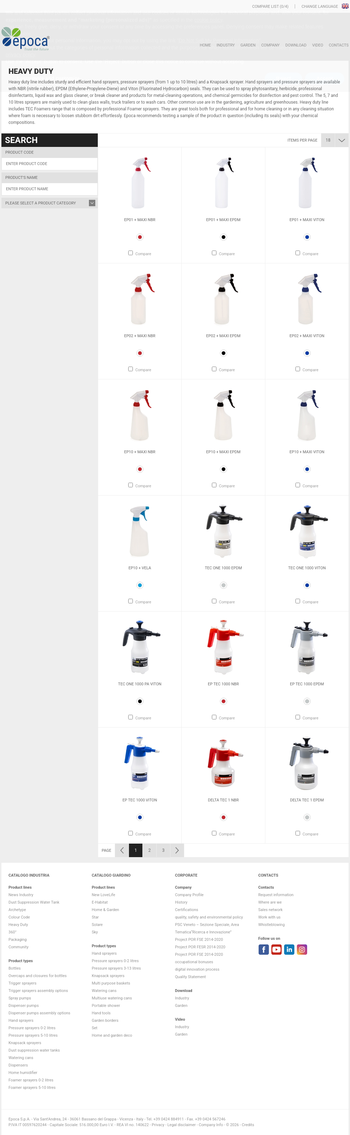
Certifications (186, 910)
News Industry (21, 895)
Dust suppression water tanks (34, 1050)
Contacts (339, 45)
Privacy (158, 1125)
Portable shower (106, 1005)
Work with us (269, 917)
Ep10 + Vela (140, 568)
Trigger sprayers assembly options (38, 990)
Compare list (265, 6)
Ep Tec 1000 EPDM (307, 684)
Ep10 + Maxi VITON (306, 452)
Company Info (211, 1125)
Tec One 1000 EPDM (223, 568)
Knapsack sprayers (25, 1043)
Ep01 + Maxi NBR (139, 220)
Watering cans (21, 1058)
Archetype (17, 910)
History (181, 902)
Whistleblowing (271, 924)
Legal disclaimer (181, 1125)
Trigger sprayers (22, 983)
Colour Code (19, 917)
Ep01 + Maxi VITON (306, 220)
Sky (95, 932)
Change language (320, 6)
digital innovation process (197, 969)
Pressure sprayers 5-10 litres (33, 1035)
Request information (276, 895)
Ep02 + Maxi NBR (139, 336)
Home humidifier (23, 1072)
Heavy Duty (18, 924)
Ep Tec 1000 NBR (223, 684)
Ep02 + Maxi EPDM (223, 336)
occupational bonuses (194, 962)
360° (13, 932)
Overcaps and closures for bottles (38, 976)
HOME (205, 45)
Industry (225, 45)
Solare (97, 924)
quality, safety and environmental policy (209, 917)
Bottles (15, 968)
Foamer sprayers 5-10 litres (32, 1087)
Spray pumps (20, 998)
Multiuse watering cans (112, 998)
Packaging (18, 939)
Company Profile (189, 895)
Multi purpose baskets (111, 983)
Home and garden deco (112, 1035)
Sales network (270, 910)
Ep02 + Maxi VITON (306, 336)
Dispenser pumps (24, 1005)
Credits (248, 1125)
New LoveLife (103, 895)
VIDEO (317, 45)
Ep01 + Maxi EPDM (223, 220)
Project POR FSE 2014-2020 (199, 939)
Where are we (270, 902)
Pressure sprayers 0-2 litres (32, 1028)
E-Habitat (100, 902)
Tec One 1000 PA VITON (139, 684)
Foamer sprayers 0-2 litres (31, 1080)
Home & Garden (105, 910)
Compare (143, 254)
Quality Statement (190, 977)
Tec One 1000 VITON (307, 568)
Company (270, 45)
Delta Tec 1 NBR (223, 800)
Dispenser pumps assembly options (39, 1013)
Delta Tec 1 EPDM (307, 800)
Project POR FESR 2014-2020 (200, 947)
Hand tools (101, 1013)
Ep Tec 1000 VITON (140, 800)
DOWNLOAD (295, 45)
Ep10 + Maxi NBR (139, 452)
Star (95, 917)
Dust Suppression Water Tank (34, 902)
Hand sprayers (21, 1020)
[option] (139, 205)
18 (328, 140)
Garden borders (105, 1020)
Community (18, 947)
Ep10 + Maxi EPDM (223, 452)
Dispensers (18, 1065)
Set (94, 1028)
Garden (248, 45)
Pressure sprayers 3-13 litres (116, 968)
